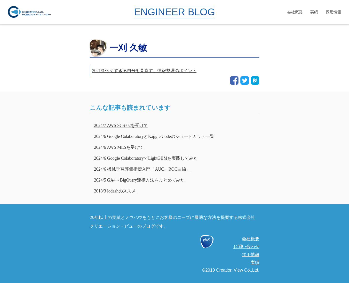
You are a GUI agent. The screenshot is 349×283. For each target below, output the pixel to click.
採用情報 (333, 12)
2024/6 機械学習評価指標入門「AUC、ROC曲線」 (142, 169)
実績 (314, 12)
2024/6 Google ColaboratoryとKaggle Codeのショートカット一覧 (154, 136)
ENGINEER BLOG (174, 11)
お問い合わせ (246, 246)
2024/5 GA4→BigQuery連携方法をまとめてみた (139, 180)
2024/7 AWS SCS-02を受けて (121, 125)
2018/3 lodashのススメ (115, 191)
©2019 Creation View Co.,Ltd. (230, 270)
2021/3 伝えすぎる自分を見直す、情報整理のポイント (144, 70)
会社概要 (295, 12)
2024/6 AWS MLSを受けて (118, 147)
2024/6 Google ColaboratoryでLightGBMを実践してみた (146, 158)
